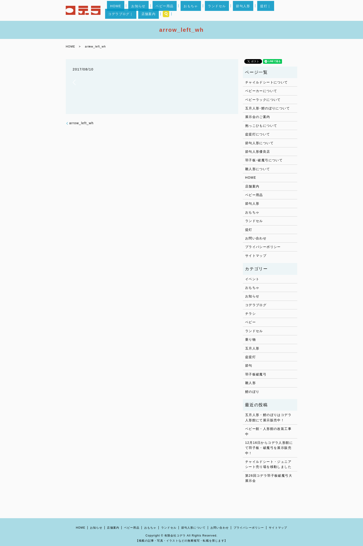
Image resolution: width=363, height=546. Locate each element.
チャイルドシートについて (266, 82)
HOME (123, 10)
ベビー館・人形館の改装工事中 (268, 431)
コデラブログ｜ (255, 10)
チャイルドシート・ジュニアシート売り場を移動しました (268, 464)
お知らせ (140, 10)
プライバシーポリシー (263, 247)
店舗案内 (277, 10)
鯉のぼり (252, 392)
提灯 (248, 230)
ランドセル (200, 10)
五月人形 (252, 348)
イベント (252, 279)
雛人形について (257, 169)
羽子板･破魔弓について (264, 160)
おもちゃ (180, 10)
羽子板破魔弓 (255, 374)
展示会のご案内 (257, 117)
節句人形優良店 (257, 151)
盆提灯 (250, 357)
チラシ (250, 313)
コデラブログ (255, 305)
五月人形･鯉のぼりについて (267, 108)
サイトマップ (255, 255)
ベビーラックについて (263, 100)
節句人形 (220, 10)
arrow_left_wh (81, 123)
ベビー (250, 322)
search (291, 10)
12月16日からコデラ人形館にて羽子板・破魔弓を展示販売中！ (269, 448)
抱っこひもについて (261, 125)
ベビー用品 (160, 10)
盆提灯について (257, 134)
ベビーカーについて (261, 91)
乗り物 (250, 339)
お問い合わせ (255, 238)
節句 (248, 365)
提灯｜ (236, 10)
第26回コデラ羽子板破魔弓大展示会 (268, 478)
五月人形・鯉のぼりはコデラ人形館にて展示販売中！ (268, 417)
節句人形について (259, 143)
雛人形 (250, 383)
